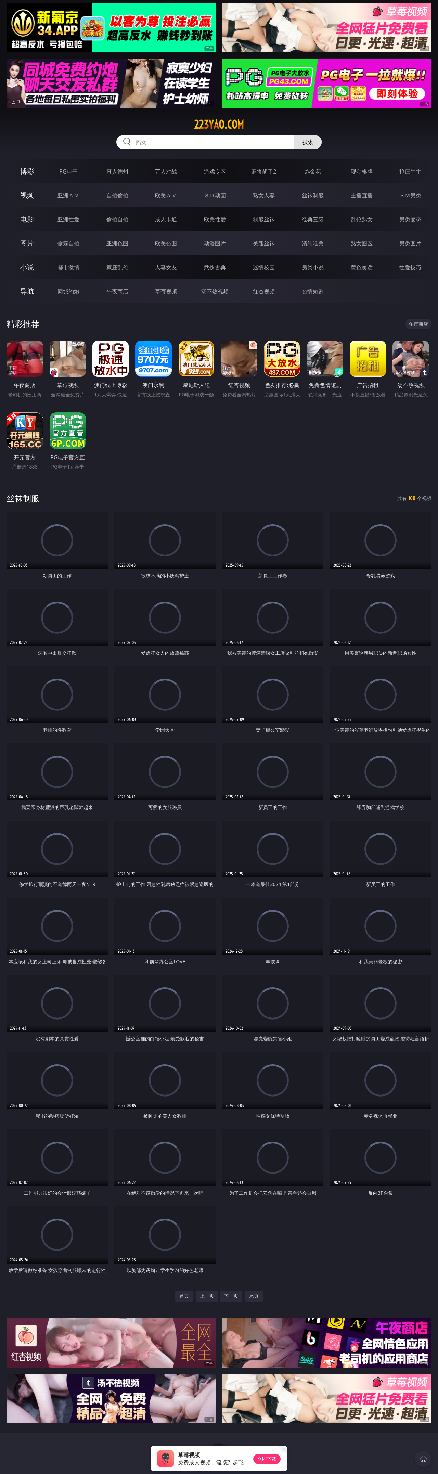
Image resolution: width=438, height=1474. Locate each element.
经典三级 (313, 219)
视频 (27, 195)
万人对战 (166, 171)
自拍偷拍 (117, 195)
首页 (184, 1296)
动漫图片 (215, 243)
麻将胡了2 (263, 171)
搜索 (307, 142)
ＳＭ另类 (410, 195)
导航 (27, 291)
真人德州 (117, 171)
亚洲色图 (117, 243)
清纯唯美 (313, 243)
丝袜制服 (313, 195)
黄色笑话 (362, 267)
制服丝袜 (264, 219)
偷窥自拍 (68, 243)
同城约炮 (68, 291)
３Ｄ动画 (215, 195)
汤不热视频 (215, 291)
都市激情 (68, 267)
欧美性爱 (215, 219)
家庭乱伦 (117, 267)
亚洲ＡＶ (68, 195)
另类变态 (410, 219)
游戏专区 (215, 171)
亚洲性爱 (68, 219)
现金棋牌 (362, 171)
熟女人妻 (264, 195)
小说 (27, 267)
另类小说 (313, 267)
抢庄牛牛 (410, 171)
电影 (27, 219)
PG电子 (68, 171)
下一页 (231, 1296)
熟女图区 (362, 243)
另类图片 (410, 243)
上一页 (207, 1296)
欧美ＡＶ (166, 195)
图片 (27, 243)
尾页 (254, 1296)
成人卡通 (166, 219)
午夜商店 (117, 291)
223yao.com (219, 124)
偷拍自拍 (117, 219)
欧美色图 (166, 243)
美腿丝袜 (264, 243)
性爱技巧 (410, 267)
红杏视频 (264, 291)
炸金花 (313, 171)
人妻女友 (166, 267)
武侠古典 (215, 267)
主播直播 (362, 195)
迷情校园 (264, 267)
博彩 (27, 171)
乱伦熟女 (362, 219)
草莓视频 (166, 291)
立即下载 (266, 1459)
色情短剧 (313, 291)
